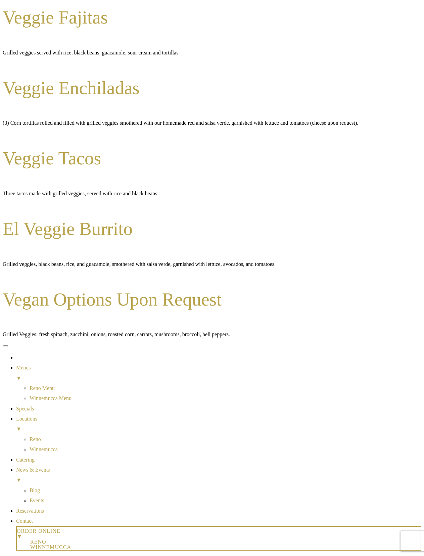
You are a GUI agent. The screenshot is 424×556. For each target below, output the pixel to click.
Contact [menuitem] (24, 521)
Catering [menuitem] (25, 460)
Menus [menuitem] (218, 374)
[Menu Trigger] (5, 346)
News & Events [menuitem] (218, 476)
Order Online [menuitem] (219, 533)
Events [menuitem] (37, 500)
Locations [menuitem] (218, 425)
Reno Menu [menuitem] (42, 388)
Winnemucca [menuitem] (44, 449)
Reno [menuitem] (35, 439)
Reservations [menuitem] (30, 511)
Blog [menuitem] (35, 490)
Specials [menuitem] (25, 408)
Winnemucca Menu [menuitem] (51, 398)
